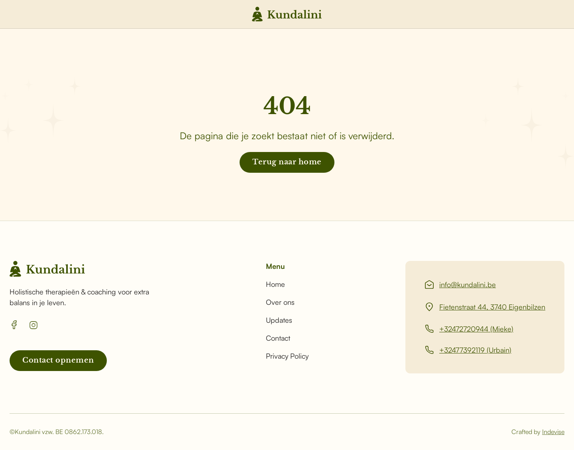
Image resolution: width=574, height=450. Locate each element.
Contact (278, 338)
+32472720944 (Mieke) (476, 328)
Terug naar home (287, 162)
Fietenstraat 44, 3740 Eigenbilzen (492, 306)
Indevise (553, 432)
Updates (279, 320)
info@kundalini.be (467, 284)
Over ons (280, 302)
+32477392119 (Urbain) (475, 349)
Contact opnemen (58, 360)
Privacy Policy (287, 355)
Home (275, 284)
